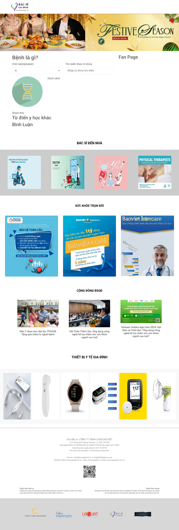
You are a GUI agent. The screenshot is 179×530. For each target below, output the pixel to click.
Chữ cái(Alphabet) (23, 64)
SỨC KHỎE (69, 7)
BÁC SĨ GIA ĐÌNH (44, 7)
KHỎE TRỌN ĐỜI (94, 7)
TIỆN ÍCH (119, 7)
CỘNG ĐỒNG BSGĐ (145, 7)
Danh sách (54, 78)
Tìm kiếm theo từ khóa (78, 64)
